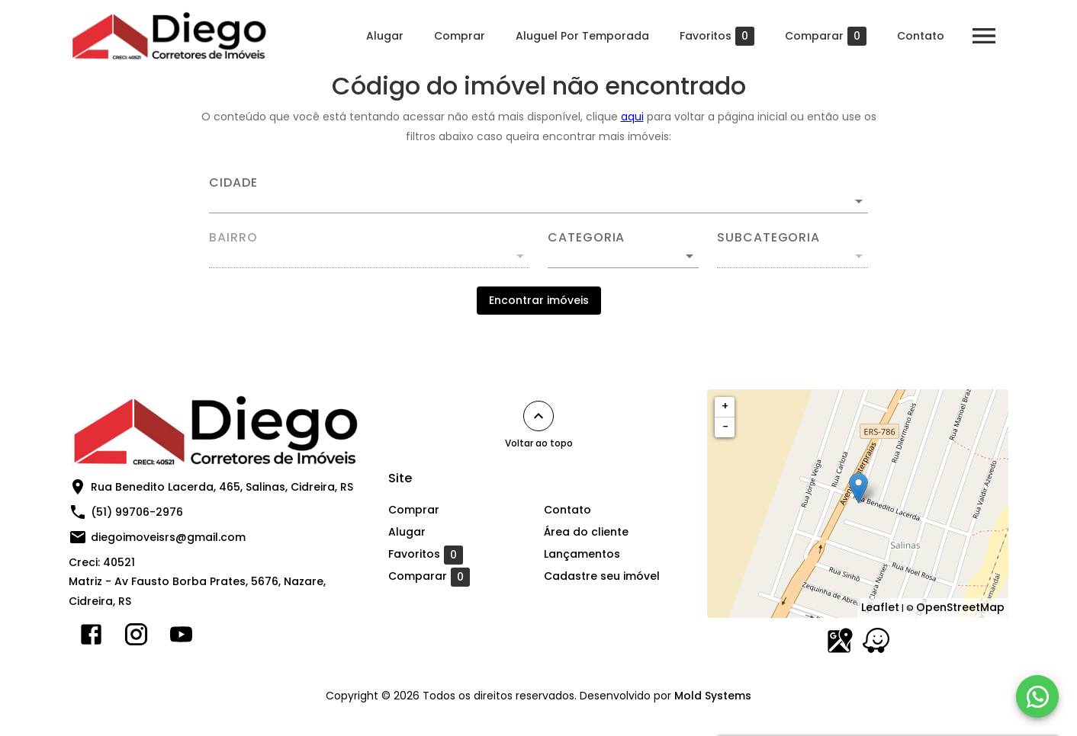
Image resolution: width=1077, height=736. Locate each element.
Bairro (233, 238)
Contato (920, 35)
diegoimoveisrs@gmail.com (168, 537)
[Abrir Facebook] (91, 637)
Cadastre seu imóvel (602, 576)
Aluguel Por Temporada (582, 35)
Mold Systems (712, 695)
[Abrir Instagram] (136, 637)
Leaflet (880, 607)
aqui (632, 116)
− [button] (725, 426)
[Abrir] (859, 201)
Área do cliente (586, 531)
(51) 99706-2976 (137, 512)
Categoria (586, 238)
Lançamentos (582, 554)
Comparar (825, 36)
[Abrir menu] (984, 35)
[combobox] (538, 195)
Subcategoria (768, 238)
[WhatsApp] (1037, 696)
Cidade (233, 183)
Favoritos (717, 36)
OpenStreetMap (960, 607)
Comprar (459, 35)
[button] (623, 256)
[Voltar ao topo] (538, 416)
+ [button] (725, 406)
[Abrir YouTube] (181, 637)
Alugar (384, 35)
